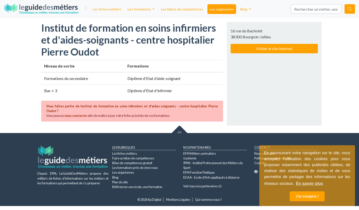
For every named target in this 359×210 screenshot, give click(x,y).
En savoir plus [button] (309, 183)
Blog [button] (244, 9)
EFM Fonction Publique (199, 172)
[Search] (316, 9)
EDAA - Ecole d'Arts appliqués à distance (211, 177)
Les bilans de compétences (182, 9)
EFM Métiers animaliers (199, 153)
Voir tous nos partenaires (202, 186)
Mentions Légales (178, 200)
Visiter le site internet (274, 48)
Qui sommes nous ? (208, 200)
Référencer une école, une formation (137, 187)
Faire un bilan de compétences (133, 158)
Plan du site (120, 182)
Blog (115, 177)
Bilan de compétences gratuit (132, 163)
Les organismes (222, 9)
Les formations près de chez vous (135, 168)
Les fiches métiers (107, 9)
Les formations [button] (140, 9)
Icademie (189, 158)
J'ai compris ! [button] (307, 196)
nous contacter (76, 116)
